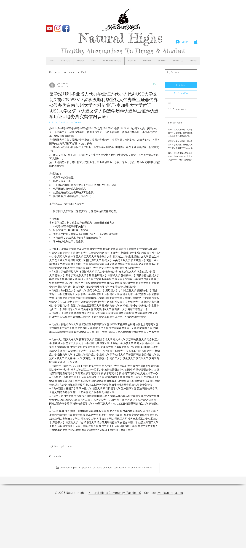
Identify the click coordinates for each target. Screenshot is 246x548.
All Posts (69, 72)
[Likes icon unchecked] (51, 446)
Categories (55, 72)
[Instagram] (57, 28)
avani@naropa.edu (170, 493)
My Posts (82, 72)
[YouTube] (49, 28)
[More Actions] (158, 84)
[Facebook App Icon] (66, 28)
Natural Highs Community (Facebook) (114, 493)
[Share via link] (66, 446)
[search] (181, 72)
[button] (196, 42)
